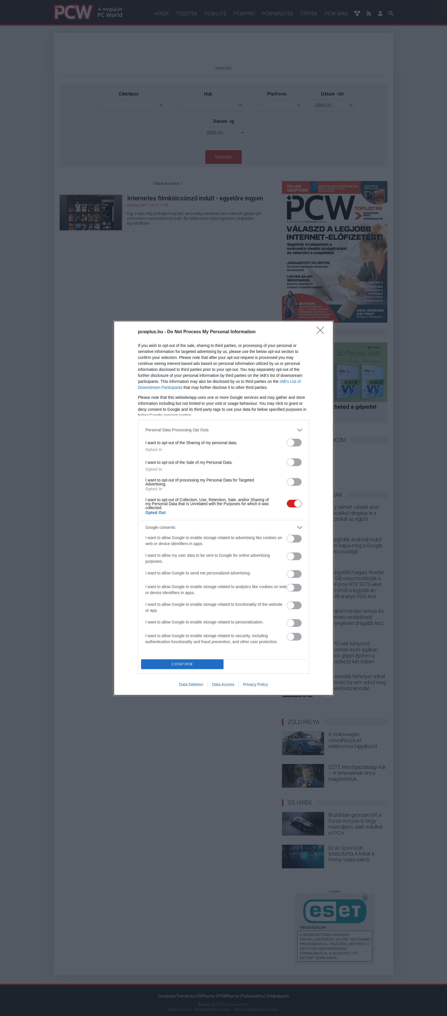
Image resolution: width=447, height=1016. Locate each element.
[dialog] (223, 508)
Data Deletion (191, 684)
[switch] (294, 442)
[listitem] (223, 430)
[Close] (322, 332)
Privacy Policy (255, 684)
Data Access (223, 684)
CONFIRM (182, 664)
